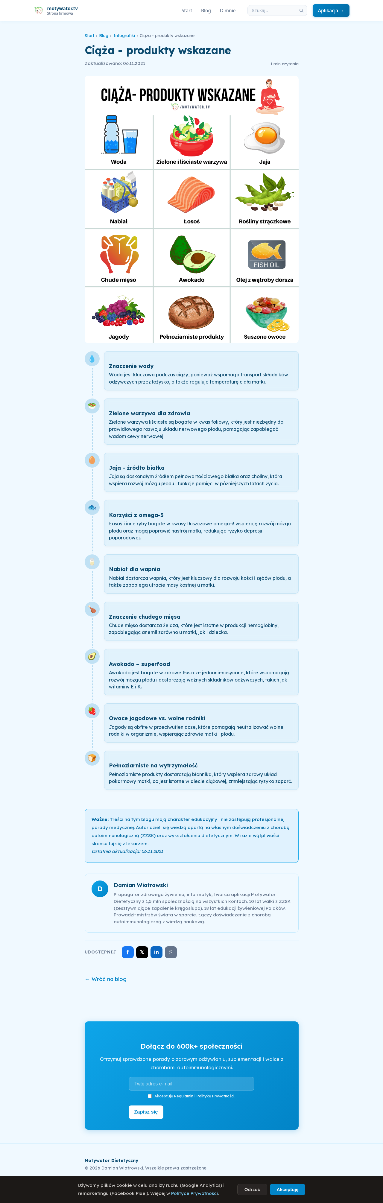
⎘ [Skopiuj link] (170, 952)
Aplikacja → (331, 10)
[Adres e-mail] (191, 1083)
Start (187, 10)
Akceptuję (287, 1189)
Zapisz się (147, 1111)
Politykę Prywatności (215, 1096)
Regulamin (183, 1096)
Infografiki (124, 35)
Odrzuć (252, 1189)
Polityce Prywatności (194, 1193)
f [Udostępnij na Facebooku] (128, 952)
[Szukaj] (301, 10)
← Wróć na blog (106, 979)
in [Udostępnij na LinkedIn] (156, 952)
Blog (206, 10)
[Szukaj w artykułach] (272, 10)
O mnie (228, 10)
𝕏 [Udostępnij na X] (142, 952)
